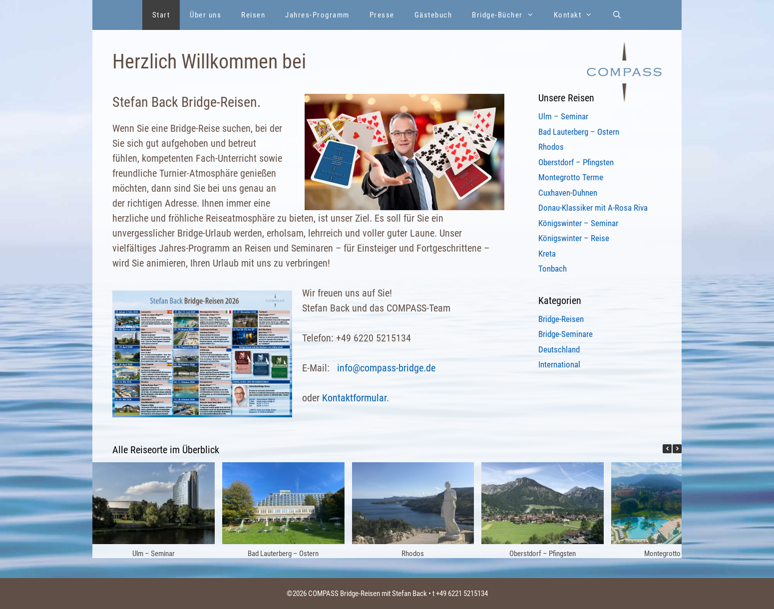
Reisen (253, 14)
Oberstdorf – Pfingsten (576, 162)
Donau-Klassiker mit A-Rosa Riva (593, 208)
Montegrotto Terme (570, 177)
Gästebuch (433, 14)
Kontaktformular (354, 398)
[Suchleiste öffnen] (617, 15)
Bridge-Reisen (561, 319)
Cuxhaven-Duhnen (567, 193)
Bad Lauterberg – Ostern (578, 132)
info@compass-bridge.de (386, 368)
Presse (382, 14)
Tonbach (552, 269)
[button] (677, 448)
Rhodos (551, 147)
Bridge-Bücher (508, 15)
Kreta (547, 254)
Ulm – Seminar (563, 116)
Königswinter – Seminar (578, 223)
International (559, 364)
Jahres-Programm (317, 14)
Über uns (205, 14)
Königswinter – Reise (573, 238)
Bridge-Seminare (565, 334)
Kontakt (578, 15)
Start (161, 14)
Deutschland (559, 349)
